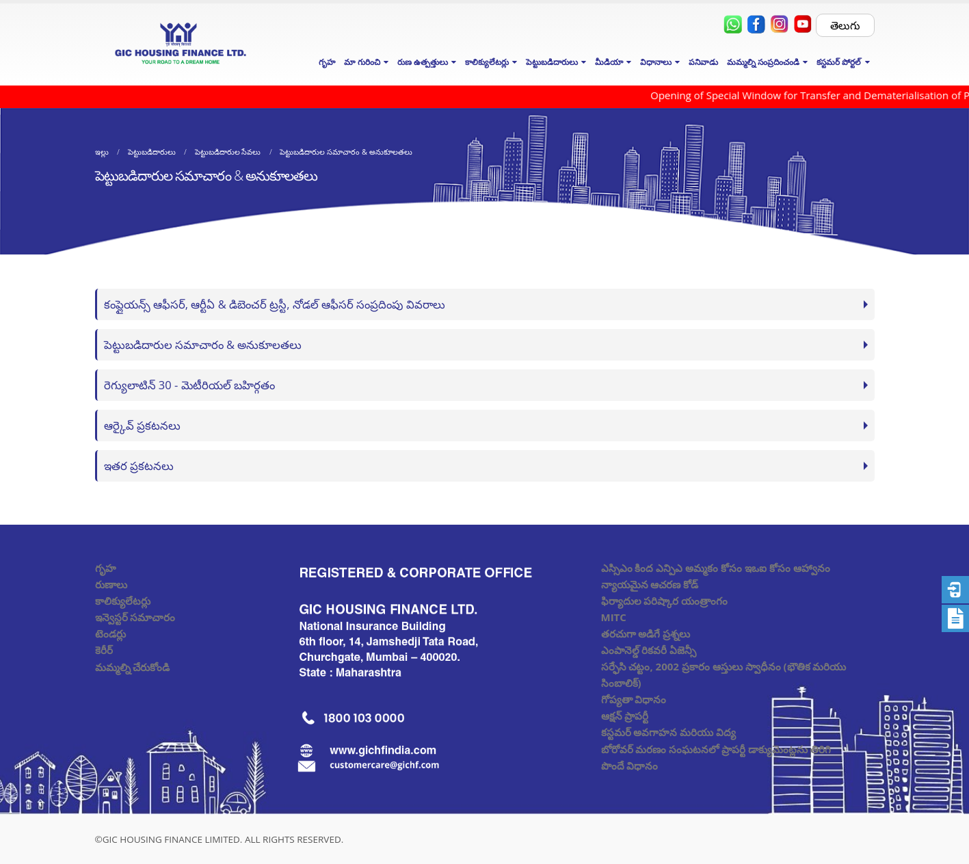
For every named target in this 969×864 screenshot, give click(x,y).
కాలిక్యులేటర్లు (122, 600)
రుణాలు (111, 584)
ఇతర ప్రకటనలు (139, 465)
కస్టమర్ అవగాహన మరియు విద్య (668, 732)
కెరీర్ (104, 650)
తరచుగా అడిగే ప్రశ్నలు (646, 633)
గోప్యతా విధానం (634, 699)
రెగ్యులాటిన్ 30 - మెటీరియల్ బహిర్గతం (189, 385)
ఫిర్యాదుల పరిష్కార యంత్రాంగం (664, 600)
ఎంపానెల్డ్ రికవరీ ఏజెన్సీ (649, 650)
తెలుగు (845, 25)
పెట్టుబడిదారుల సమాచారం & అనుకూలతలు (203, 344)
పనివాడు (703, 62)
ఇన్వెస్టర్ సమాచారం (135, 617)
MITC (613, 617)
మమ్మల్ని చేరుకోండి (132, 667)
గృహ (327, 62)
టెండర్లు (110, 633)
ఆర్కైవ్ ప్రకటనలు (142, 425)
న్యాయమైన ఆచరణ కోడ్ (650, 584)
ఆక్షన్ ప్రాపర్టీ (625, 715)
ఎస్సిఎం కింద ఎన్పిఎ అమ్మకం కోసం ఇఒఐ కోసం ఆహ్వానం (715, 568)
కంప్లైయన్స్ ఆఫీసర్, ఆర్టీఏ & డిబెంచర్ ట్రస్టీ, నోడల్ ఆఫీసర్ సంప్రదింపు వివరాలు (274, 304)
